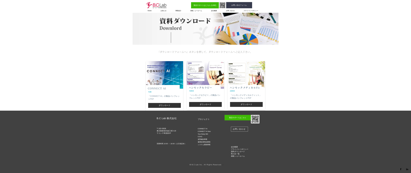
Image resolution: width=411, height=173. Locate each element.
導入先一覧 (235, 154)
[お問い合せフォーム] (239, 5)
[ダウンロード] (164, 105)
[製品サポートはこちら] (238, 117)
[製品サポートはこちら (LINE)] (205, 5)
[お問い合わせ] (239, 129)
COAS (200, 137)
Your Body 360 (203, 134)
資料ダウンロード (238, 151)
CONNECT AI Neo (204, 131)
